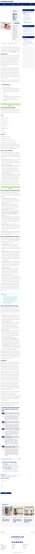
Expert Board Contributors (7, 466)
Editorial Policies (8, 468)
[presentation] (7, 490)
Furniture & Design (5, 6)
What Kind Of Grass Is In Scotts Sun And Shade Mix (28, 39)
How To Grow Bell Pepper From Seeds (28, 42)
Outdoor (16, 43)
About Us (2, 544)
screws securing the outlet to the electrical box (9, 212)
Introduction (25, 13)
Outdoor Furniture (9, 6)
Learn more (14, 51)
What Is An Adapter (26, 45)
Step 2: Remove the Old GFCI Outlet (27, 17)
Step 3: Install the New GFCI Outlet (27, 18)
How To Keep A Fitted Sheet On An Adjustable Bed (28, 43)
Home (1, 6)
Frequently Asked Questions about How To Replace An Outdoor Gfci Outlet (28, 22)
